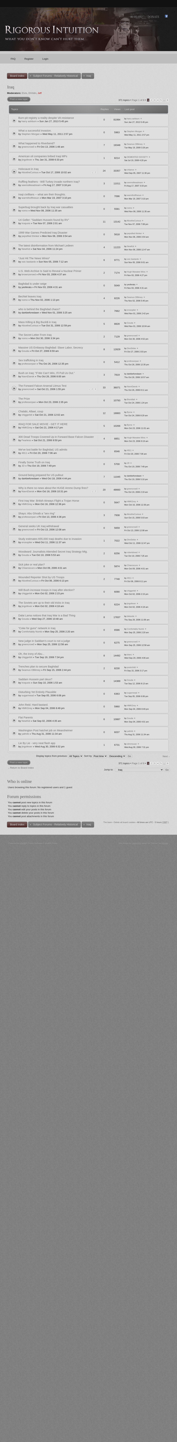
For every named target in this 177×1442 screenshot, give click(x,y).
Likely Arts (136, 843)
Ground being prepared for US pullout (40, 475)
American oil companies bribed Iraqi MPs (42, 156)
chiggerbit (27, 414)
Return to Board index (22, 767)
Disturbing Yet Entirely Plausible (37, 692)
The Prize (24, 398)
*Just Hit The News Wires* (34, 258)
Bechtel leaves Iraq (29, 296)
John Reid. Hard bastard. (33, 704)
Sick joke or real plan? (31, 564)
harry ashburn (29, 121)
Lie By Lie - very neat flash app (36, 743)
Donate (153, 16)
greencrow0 (28, 146)
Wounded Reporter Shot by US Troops (41, 577)
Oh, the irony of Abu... (31, 653)
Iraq (10, 86)
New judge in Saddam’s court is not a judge (44, 640)
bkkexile (130, 616)
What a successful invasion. (34, 130)
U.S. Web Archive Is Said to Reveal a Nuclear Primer (49, 271)
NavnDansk (28, 376)
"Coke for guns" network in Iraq (36, 628)
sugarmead (28, 695)
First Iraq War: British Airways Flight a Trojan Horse (48, 500)
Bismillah (131, 399)
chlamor (130, 170)
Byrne (129, 412)
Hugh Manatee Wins (136, 272)
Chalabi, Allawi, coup (30, 411)
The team (107, 822)
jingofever (27, 159)
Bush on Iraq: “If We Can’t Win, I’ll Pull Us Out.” (46, 373)
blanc (129, 654)
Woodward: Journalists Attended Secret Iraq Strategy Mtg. (52, 551)
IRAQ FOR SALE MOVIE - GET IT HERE (42, 424)
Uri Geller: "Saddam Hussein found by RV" (43, 219)
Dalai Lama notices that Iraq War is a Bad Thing (46, 615)
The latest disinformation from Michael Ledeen (45, 245)
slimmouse (132, 744)
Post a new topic (19, 99)
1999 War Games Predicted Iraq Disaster (42, 232)
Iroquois (26, 223)
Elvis (24, 93)
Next (165, 756)
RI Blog (136, 16)
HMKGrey (27, 427)
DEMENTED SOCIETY (137, 157)
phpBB (23, 843)
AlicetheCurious (30, 172)
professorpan (29, 363)
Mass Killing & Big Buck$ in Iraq (37, 322)
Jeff (39, 93)
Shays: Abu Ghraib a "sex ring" (36, 513)
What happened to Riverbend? (36, 143)
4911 (24, 453)
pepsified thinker (30, 236)
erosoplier (131, 310)
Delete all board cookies (124, 822)
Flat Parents (25, 717)
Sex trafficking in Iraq (30, 360)
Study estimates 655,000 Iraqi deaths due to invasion (49, 538)
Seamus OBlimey (135, 144)
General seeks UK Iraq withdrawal (38, 526)
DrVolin (32, 93)
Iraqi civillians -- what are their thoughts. (42, 194)
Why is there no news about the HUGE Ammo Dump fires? (53, 488)
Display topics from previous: (59, 756)
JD (23, 465)
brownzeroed (29, 274)
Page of (138, 100)
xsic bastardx (29, 261)
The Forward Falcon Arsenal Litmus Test (42, 385)
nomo (25, 210)
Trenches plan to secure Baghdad (38, 666)
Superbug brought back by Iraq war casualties (45, 207)
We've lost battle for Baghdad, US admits (42, 449)
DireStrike (131, 348)
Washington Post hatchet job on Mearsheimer (45, 730)
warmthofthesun (30, 197)
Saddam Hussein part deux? (35, 679)
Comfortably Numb (32, 631)
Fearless (26, 440)
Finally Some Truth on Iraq (34, 462)
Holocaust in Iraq (28, 169)
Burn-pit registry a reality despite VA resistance (46, 117)
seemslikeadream (31, 185)
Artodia (165, 843)
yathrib (25, 733)
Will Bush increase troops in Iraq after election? (46, 590)
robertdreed (132, 552)
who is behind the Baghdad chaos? (39, 309)
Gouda (130, 323)
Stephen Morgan (31, 134)
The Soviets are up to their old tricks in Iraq (43, 602)
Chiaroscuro (28, 568)
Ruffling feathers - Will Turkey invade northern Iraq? (49, 181)
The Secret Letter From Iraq (34, 334)
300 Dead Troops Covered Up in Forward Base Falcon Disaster (56, 436)
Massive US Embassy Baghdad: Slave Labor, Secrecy (50, 347)
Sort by (95, 756)
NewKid (26, 249)
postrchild (131, 667)
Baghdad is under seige (32, 283)
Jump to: (108, 769)
